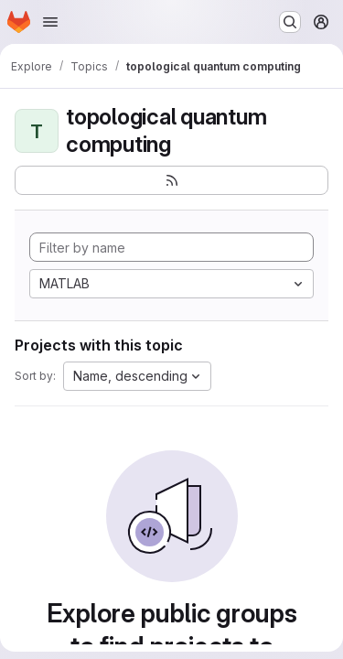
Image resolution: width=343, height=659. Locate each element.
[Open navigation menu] (50, 22)
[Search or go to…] (290, 22)
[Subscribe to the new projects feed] (171, 180)
